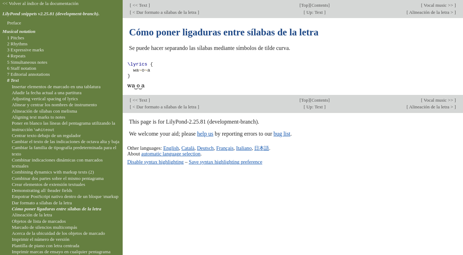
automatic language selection (171, 154)
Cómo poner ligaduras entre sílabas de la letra (56, 208)
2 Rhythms (17, 43)
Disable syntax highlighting (155, 162)
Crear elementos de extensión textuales (48, 184)
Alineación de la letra (32, 214)
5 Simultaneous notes (27, 62)
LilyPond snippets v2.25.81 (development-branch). (51, 13)
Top (304, 5)
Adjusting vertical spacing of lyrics (45, 98)
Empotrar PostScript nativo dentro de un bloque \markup (65, 196)
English (171, 148)
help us (205, 134)
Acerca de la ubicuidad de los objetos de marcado (58, 233)
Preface (14, 23)
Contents (319, 5)
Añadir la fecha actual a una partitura (47, 92)
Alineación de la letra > (431, 12)
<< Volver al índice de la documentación (40, 3)
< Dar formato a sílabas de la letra (164, 12)
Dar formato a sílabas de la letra (42, 202)
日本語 (261, 148)
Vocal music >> (438, 5)
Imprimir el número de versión (40, 239)
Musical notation (18, 31)
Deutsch (205, 148)
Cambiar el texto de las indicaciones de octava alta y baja (65, 141)
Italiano (244, 148)
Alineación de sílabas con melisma (44, 111)
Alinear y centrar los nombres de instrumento (54, 104)
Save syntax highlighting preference (225, 162)
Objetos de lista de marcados (39, 221)
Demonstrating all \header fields (42, 190)
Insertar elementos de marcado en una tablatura (56, 86)
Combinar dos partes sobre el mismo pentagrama (58, 178)
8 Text (13, 80)
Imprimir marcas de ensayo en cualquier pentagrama (61, 251)
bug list (281, 134)
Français (225, 148)
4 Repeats (16, 55)
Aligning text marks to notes (38, 117)
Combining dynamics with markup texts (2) (53, 172)
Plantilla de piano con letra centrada (45, 245)
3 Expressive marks (25, 49)
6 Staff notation (21, 68)
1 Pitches (15, 37)
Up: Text (314, 12)
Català (188, 148)
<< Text (139, 5)
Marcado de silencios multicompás (44, 227)
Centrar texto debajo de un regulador (46, 135)
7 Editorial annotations (28, 74)
